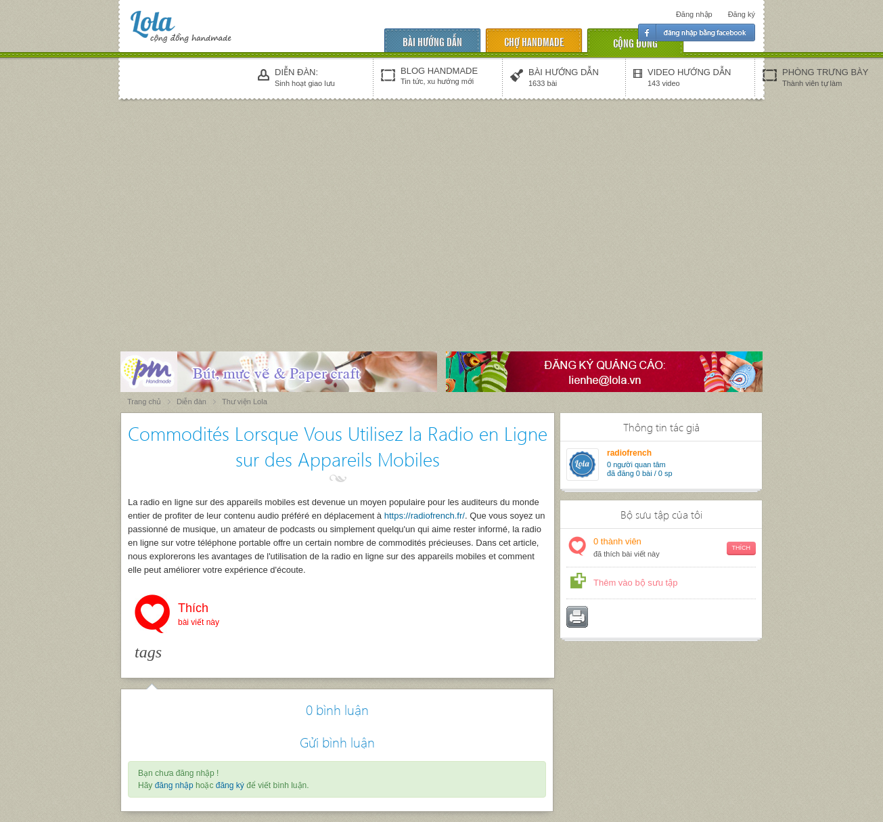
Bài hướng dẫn (432, 41)
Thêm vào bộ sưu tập (635, 583)
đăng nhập (174, 785)
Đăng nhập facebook (696, 32)
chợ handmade (534, 41)
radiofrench (629, 453)
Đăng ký (741, 14)
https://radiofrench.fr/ (424, 516)
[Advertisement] (442, 204)
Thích (198, 615)
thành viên (674, 548)
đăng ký (230, 785)
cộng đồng (635, 42)
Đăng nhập (694, 14)
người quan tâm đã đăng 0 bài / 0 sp (640, 468)
